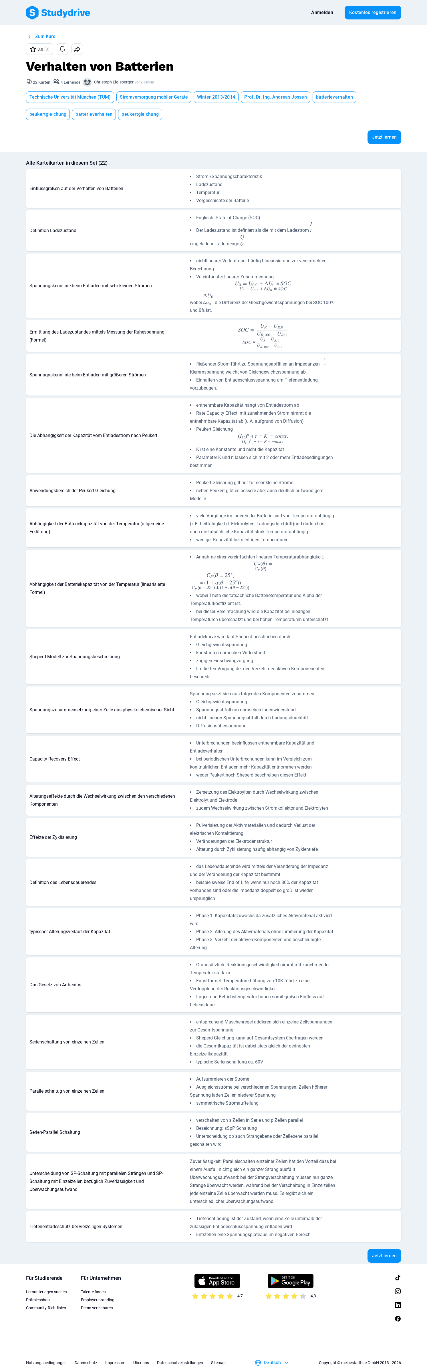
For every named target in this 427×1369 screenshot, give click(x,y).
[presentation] (311, 228)
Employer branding (97, 1300)
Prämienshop (38, 1300)
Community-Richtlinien (46, 1308)
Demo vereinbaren (97, 1308)
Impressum (115, 1362)
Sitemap (218, 1362)
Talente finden (93, 1292)
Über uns (141, 1362)
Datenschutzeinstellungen (180, 1362)
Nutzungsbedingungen (46, 1362)
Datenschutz (86, 1362)
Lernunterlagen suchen (46, 1292)
